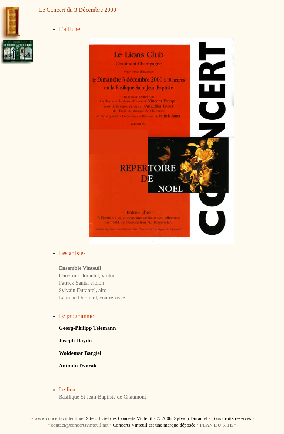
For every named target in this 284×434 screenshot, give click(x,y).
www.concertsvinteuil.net (59, 418)
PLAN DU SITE (216, 425)
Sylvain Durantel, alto (82, 290)
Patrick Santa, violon (81, 283)
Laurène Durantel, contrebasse (92, 298)
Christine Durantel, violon (87, 275)
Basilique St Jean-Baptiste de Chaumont (102, 397)
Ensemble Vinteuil (80, 268)
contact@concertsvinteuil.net (80, 425)
